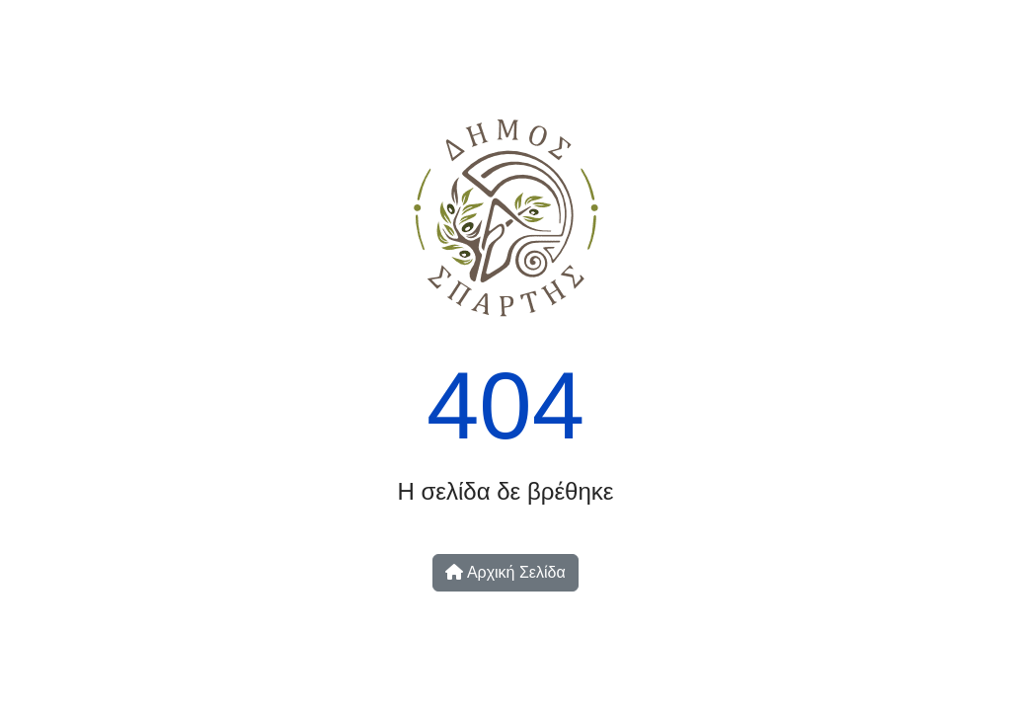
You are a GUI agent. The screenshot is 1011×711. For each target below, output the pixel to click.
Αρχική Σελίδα (505, 572)
